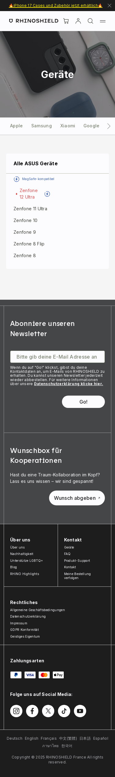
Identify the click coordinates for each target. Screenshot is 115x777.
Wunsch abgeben (77, 498)
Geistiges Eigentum (25, 636)
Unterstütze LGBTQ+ (26, 560)
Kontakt (70, 567)
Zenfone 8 (24, 255)
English (31, 738)
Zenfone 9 (24, 232)
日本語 (85, 738)
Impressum (18, 623)
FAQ (67, 554)
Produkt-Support (77, 560)
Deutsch (14, 738)
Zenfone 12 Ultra (29, 193)
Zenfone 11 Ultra (30, 208)
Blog (13, 567)
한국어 (67, 745)
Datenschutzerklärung (28, 616)
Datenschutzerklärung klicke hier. (68, 383)
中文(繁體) (68, 738)
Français (49, 738)
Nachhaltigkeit (21, 554)
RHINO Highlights (24, 574)
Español (100, 738)
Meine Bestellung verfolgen (77, 576)
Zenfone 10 (25, 220)
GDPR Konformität (24, 629)
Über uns (17, 547)
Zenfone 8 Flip (28, 243)
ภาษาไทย (50, 745)
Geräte (69, 547)
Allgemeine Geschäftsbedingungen (37, 610)
